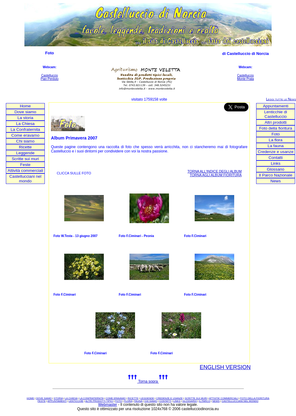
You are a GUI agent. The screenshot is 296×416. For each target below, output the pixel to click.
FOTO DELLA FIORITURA (254, 398)
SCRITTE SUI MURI (196, 398)
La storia (25, 117)
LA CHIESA (71, 398)
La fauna (276, 146)
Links (275, 163)
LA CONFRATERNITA (91, 398)
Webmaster (107, 404)
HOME (30, 398)
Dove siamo (25, 112)
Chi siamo (25, 141)
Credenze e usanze (276, 151)
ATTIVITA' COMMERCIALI (223, 398)
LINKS (176, 401)
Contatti (276, 157)
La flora (275, 140)
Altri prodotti (275, 122)
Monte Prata (245, 79)
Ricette (25, 147)
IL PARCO (204, 401)
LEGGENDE (147, 398)
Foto (276, 134)
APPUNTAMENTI (57, 401)
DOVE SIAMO (44, 398)
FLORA (128, 401)
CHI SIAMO (150, 401)
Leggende (25, 153)
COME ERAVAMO (116, 398)
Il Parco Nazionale (275, 175)
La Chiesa (25, 123)
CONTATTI (165, 401)
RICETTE (133, 398)
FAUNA (138, 401)
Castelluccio (49, 75)
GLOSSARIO (189, 401)
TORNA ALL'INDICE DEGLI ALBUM (215, 171)
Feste (25, 164)
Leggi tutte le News (281, 99)
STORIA (58, 398)
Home (25, 106)
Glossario (275, 169)
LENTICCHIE (76, 401)
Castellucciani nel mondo (25, 178)
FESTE (42, 401)
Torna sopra (148, 381)
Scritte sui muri (25, 158)
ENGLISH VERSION (225, 367)
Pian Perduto (50, 79)
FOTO (118, 401)
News (275, 181)
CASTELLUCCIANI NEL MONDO (240, 401)
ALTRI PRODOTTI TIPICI (99, 401)
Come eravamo (25, 135)
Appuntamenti (275, 106)
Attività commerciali (25, 170)
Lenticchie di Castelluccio (275, 114)
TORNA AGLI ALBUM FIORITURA (216, 175)
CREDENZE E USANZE (169, 398)
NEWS (216, 401)
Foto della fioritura (275, 128)
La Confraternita (25, 129)
